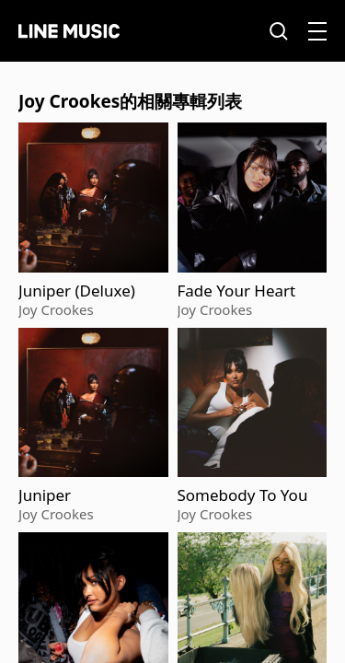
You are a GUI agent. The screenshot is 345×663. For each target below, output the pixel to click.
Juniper (44, 495)
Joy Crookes (56, 309)
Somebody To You (243, 495)
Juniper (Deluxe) (76, 291)
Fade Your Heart (237, 291)
